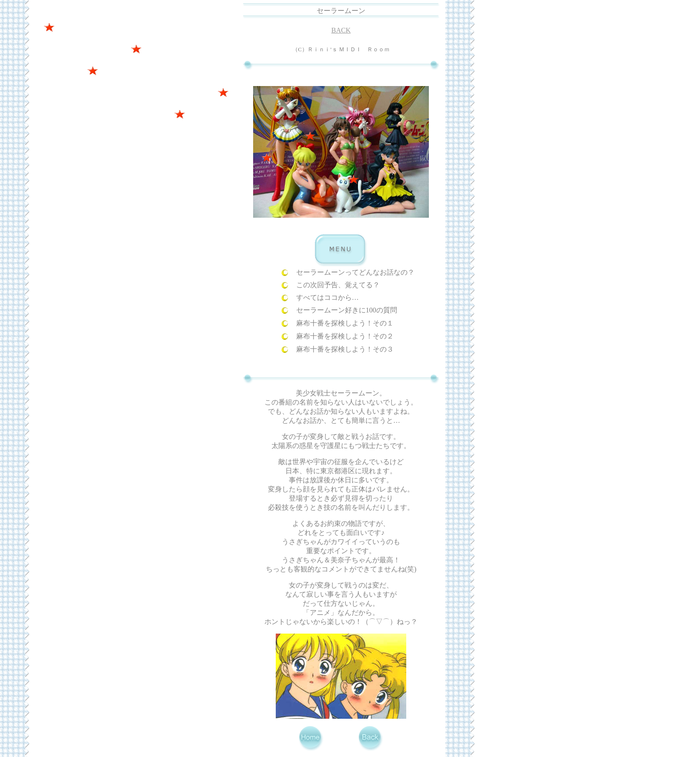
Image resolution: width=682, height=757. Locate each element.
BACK (341, 30)
